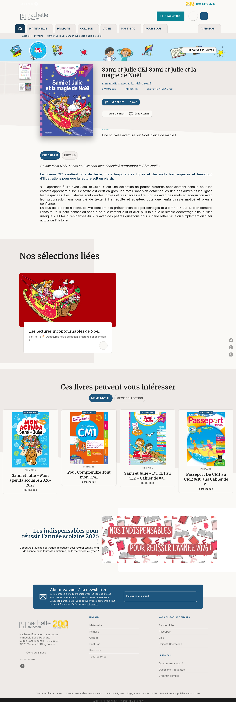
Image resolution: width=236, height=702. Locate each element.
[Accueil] (34, 16)
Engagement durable (138, 693)
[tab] (20, 28)
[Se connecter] (208, 16)
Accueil (26, 36)
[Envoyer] (193, 597)
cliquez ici (92, 604)
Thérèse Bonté (142, 83)
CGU (154, 693)
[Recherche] (193, 16)
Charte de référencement (49, 693)
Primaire (38, 36)
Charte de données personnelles (84, 693)
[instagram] (36, 4)
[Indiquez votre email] (156, 597)
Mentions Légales (114, 693)
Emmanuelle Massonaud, (117, 83)
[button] (170, 16)
